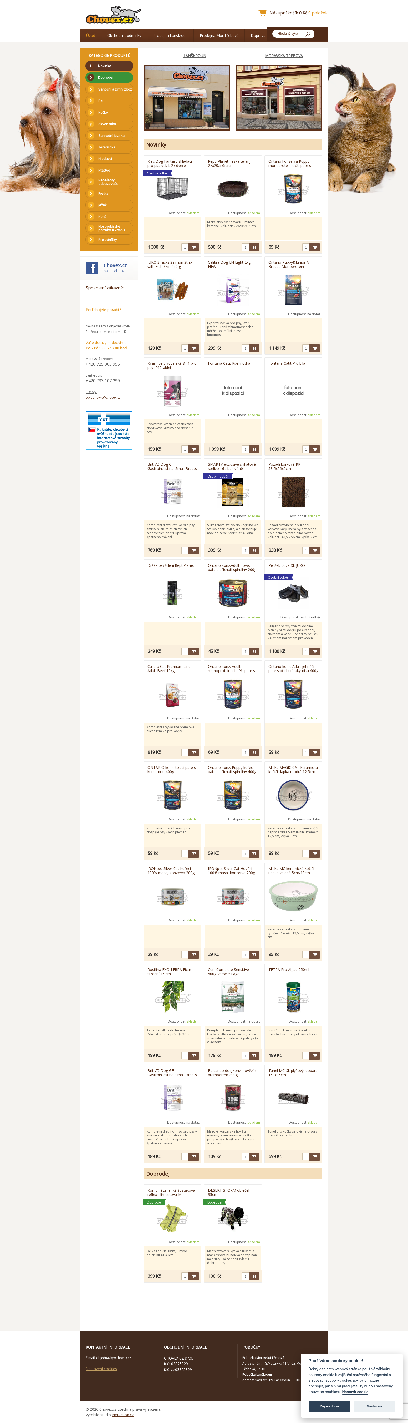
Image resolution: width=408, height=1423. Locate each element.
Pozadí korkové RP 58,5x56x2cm (284, 466)
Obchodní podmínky (124, 35)
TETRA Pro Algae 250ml (288, 969)
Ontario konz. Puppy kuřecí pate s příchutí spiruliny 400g (232, 769)
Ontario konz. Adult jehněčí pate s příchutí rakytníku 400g (293, 668)
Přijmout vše (329, 1406)
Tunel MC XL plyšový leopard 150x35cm (293, 1072)
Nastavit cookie (355, 1392)
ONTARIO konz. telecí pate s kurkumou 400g (171, 769)
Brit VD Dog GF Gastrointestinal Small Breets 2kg (172, 466)
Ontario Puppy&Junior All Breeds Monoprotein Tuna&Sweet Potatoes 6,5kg (293, 264)
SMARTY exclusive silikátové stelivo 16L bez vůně (232, 466)
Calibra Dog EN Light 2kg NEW (229, 264)
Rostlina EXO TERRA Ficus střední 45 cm (169, 971)
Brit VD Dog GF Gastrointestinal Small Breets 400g (172, 1072)
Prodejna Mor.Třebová (219, 35)
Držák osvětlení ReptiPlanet (170, 565)
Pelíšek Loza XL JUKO (286, 565)
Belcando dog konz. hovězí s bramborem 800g (232, 1072)
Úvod (90, 35)
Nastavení (374, 1406)
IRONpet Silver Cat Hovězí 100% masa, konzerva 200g (231, 870)
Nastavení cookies (101, 1368)
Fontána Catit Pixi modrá (229, 363)
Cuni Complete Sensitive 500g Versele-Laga (228, 971)
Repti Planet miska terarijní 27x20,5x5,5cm (230, 163)
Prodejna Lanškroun (170, 35)
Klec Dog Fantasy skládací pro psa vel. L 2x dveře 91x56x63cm (169, 163)
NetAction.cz (123, 1414)
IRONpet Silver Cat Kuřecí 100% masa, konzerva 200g (171, 870)
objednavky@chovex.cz (103, 397)
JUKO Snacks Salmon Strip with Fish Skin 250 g (169, 264)
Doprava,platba (264, 35)
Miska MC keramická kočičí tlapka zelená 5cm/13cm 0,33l (291, 870)
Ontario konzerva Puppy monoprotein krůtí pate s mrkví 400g (289, 163)
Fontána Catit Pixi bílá (286, 363)
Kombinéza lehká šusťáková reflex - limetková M (171, 1192)
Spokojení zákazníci (105, 288)
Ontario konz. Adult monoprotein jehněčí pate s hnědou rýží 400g (231, 668)
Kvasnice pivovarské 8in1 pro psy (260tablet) (172, 365)
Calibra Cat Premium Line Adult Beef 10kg (169, 668)
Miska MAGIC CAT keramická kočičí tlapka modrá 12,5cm (293, 769)
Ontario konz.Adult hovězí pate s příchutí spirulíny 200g (232, 567)
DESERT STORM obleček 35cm (229, 1192)
